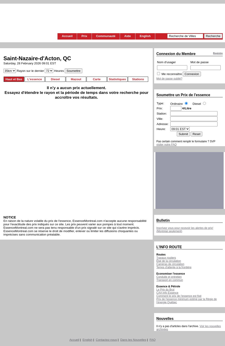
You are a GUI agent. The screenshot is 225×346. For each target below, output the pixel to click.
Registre (218, 53)
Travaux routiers (166, 257)
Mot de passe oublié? (169, 78)
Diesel (55, 79)
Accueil (67, 36)
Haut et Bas (13, 79)
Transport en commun (169, 280)
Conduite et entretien (169, 276)
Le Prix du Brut (165, 289)
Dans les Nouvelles (133, 339)
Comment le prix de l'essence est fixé (178, 296)
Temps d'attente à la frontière (173, 267)
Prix (84, 36)
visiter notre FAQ (166, 144)
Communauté (105, 36)
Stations (138, 79)
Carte (96, 79)
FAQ (153, 339)
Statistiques (117, 79)
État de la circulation (168, 261)
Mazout (76, 79)
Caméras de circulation (170, 264)
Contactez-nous (106, 339)
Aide (127, 36)
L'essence (35, 79)
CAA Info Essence (167, 292)
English (145, 36)
